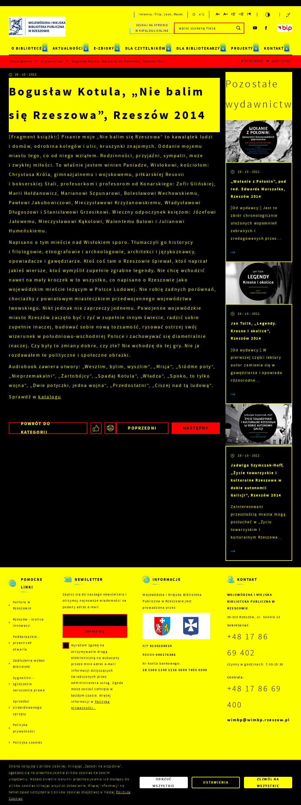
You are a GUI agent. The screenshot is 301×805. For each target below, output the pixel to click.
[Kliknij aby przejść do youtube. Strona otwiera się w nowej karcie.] (255, 28)
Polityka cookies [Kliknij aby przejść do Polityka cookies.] (28, 742)
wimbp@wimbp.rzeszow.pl (258, 720)
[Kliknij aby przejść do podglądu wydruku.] (110, 428)
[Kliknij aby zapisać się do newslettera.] (95, 632)
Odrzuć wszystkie (164, 782)
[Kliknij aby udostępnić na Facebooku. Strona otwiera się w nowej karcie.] (96, 428)
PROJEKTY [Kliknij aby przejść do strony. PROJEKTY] (242, 48)
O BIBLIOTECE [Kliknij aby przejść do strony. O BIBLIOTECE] (26, 48)
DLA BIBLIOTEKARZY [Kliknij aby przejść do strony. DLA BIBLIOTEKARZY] (198, 48)
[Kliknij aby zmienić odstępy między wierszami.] (233, 15)
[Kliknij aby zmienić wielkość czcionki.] (218, 15)
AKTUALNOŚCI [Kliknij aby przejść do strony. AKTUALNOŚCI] (68, 48)
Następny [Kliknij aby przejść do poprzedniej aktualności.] (282, 61)
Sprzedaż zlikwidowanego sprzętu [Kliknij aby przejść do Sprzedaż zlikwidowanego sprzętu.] (27, 708)
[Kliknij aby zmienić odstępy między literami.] (226, 15)
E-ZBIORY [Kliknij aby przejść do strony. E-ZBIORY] (104, 48)
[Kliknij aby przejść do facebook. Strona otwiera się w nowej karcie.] (266, 28)
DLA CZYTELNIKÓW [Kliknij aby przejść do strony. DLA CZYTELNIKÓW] (145, 48)
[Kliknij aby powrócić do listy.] (268, 61)
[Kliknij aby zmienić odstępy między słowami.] (241, 15)
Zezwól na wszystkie (268, 782)
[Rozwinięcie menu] (28, 587)
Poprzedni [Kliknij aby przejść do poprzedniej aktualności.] (252, 61)
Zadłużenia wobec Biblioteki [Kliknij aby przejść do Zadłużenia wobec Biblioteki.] (29, 664)
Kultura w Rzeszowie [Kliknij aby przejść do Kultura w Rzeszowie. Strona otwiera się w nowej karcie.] (22, 605)
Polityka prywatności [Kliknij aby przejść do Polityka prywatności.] (24, 728)
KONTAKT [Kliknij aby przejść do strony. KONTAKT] (274, 48)
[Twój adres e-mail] (85, 620)
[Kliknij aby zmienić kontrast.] (268, 15)
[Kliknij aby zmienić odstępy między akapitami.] (249, 15)
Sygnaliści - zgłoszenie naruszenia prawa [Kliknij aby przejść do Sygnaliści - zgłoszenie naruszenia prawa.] (29, 684)
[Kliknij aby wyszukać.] (238, 28)
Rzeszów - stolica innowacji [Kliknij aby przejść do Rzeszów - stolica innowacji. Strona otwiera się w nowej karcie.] (28, 623)
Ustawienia (215, 782)
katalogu (49, 397)
